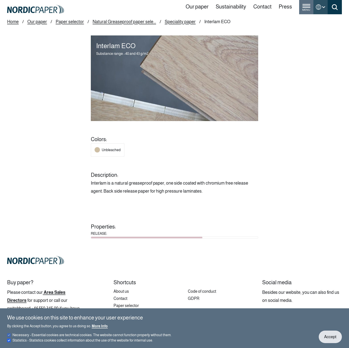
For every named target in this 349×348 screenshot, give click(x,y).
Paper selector (70, 21)
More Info (100, 329)
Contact (120, 298)
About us (121, 291)
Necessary (91, 338)
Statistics (82, 343)
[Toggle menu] (306, 9)
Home (13, 21)
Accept (330, 339)
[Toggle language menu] (320, 7)
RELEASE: (99, 233)
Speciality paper (180, 21)
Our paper (37, 21)
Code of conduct (202, 291)
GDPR (193, 298)
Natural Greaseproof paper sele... (124, 21)
